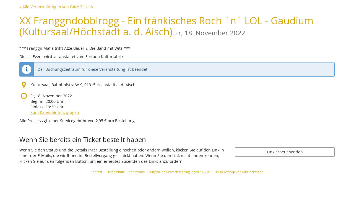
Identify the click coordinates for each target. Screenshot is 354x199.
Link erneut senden (285, 152)
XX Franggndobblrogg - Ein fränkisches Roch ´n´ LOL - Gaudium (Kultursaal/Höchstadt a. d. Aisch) (166, 26)
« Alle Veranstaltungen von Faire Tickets (56, 6)
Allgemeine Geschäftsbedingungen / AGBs (179, 172)
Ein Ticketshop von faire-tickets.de (238, 172)
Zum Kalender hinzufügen (54, 112)
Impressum (137, 172)
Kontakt (96, 172)
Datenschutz (115, 172)
